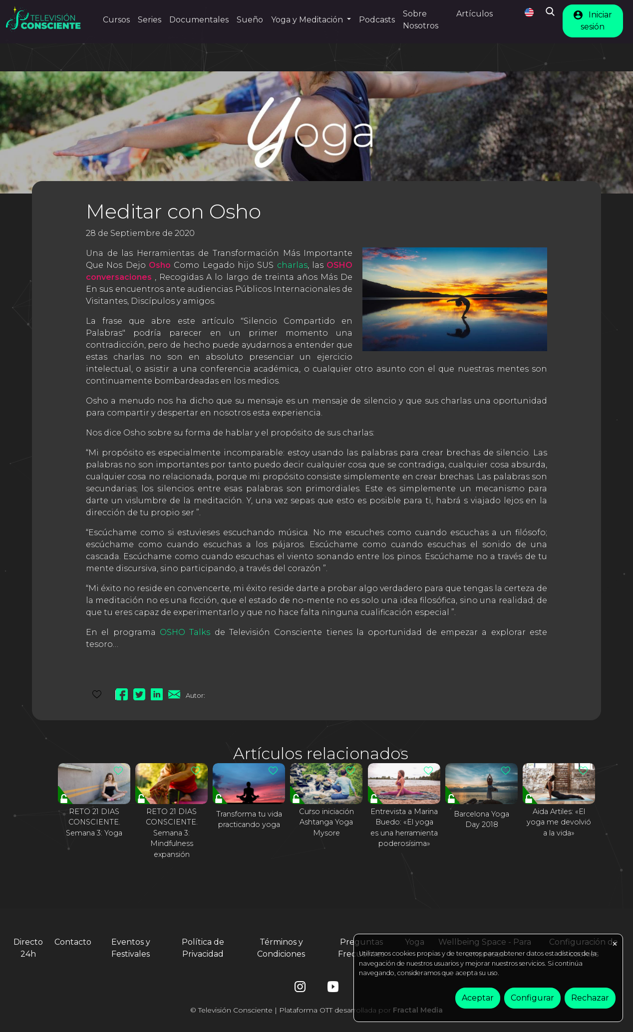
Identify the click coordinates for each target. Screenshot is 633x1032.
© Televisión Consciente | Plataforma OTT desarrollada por (316, 1010)
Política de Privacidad (203, 948)
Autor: (195, 695)
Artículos (474, 13)
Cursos (116, 19)
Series (149, 19)
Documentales (199, 19)
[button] (311, 20)
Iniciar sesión (593, 20)
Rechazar (590, 998)
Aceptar (478, 998)
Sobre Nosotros (420, 19)
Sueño (250, 19)
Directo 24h (28, 948)
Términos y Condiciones (281, 948)
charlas (292, 265)
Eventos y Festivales (130, 948)
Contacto (72, 942)
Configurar (532, 998)
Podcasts (377, 19)
